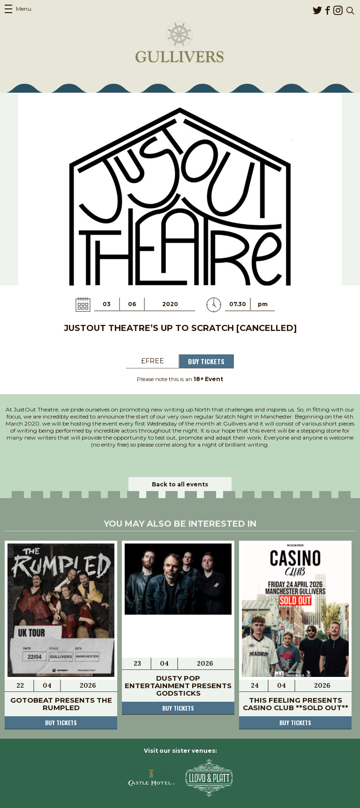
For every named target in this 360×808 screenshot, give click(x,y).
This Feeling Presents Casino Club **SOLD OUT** (295, 704)
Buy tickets (61, 723)
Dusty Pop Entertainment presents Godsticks (178, 686)
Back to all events (180, 484)
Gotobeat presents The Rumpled (61, 704)
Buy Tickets (206, 361)
